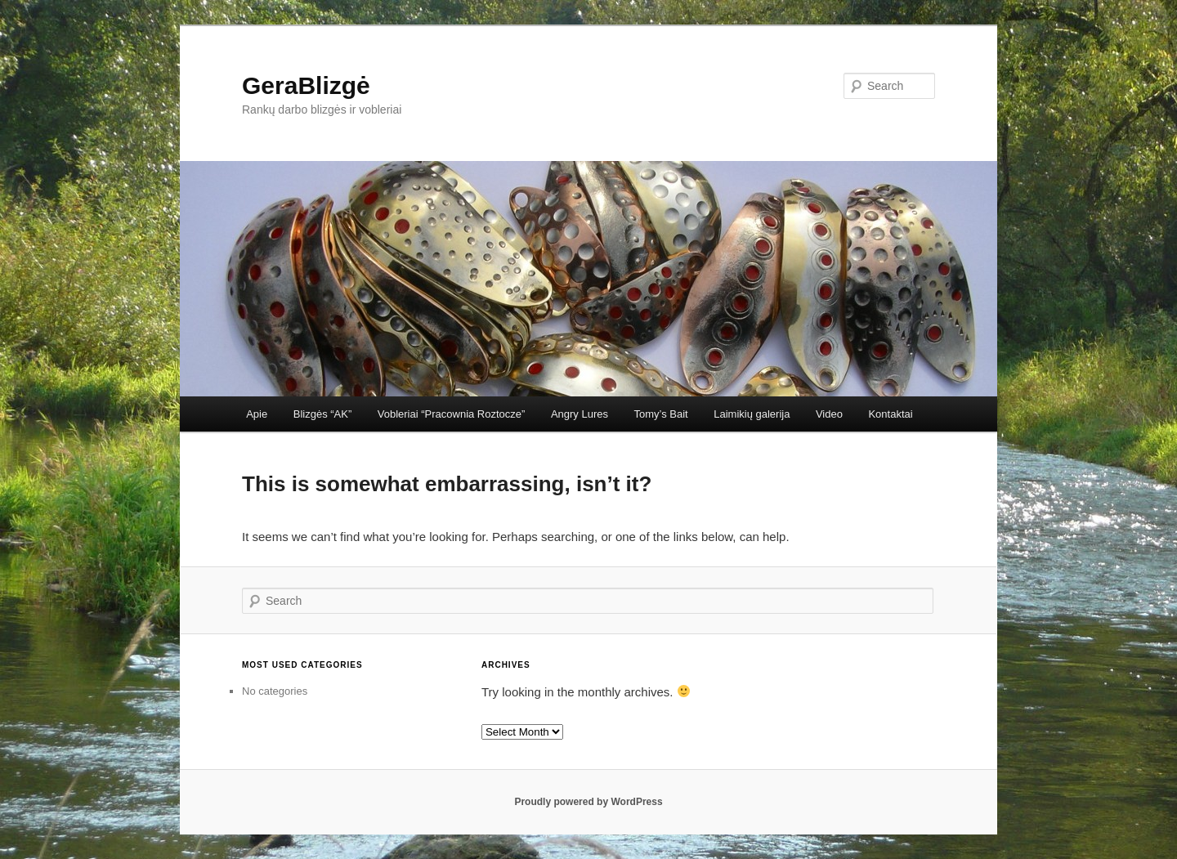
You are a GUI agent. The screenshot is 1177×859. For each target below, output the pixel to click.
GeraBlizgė (306, 85)
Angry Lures (579, 414)
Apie (256, 414)
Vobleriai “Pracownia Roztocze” (452, 414)
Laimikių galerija (752, 414)
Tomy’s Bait (660, 414)
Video (829, 414)
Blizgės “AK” (322, 414)
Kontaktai (890, 414)
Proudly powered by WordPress (588, 802)
